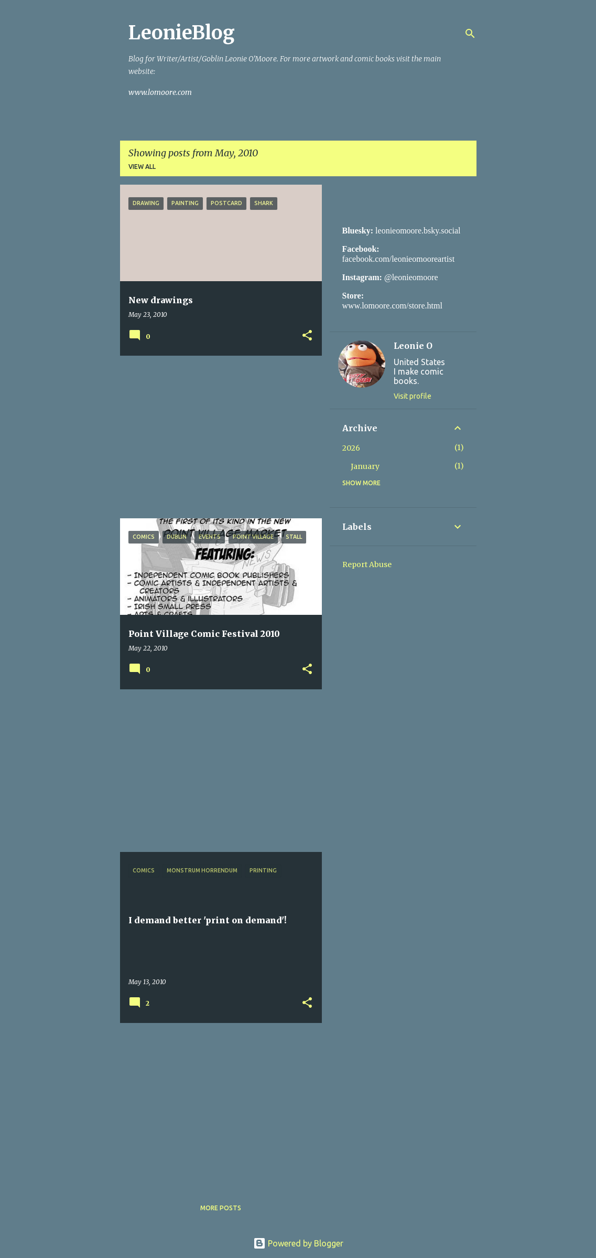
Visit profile (412, 396)
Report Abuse (367, 564)
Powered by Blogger (298, 1243)
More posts (220, 1207)
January (365, 466)
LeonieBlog (181, 33)
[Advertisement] (217, 437)
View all (142, 166)
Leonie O (413, 345)
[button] (307, 336)
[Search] (470, 33)
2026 (351, 448)
